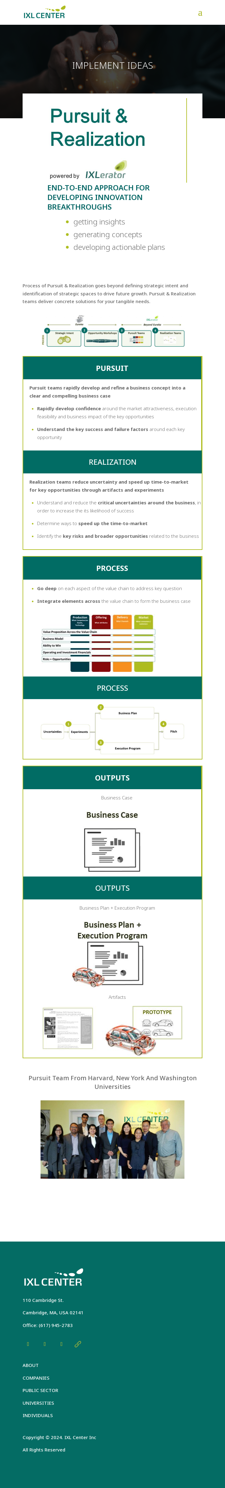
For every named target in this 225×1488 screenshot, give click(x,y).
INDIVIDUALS (38, 1415)
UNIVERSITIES (38, 1403)
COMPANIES (36, 1378)
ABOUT (31, 1365)
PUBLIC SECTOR (40, 1390)
